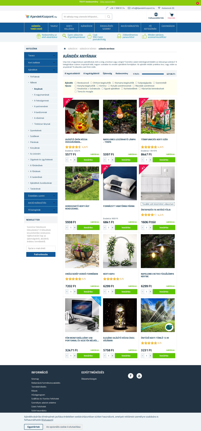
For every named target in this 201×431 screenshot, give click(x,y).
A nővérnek (39, 118)
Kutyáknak (35, 147)
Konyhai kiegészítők (85, 85)
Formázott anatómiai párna (119, 206)
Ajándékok (86, 26)
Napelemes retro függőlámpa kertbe (157, 275)
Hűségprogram (38, 394)
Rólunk (34, 390)
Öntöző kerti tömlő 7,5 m (155, 338)
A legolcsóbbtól (72, 73)
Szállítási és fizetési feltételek (45, 398)
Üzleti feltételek (38, 406)
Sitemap (35, 378)
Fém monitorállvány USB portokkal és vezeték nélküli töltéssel (81, 339)
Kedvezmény (122, 73)
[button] (74, 159)
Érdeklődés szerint (106, 27)
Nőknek (33, 82)
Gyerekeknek (35, 130)
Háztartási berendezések (151, 88)
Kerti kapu (109, 274)
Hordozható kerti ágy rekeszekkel (77, 207)
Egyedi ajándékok (111, 88)
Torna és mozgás (84, 91)
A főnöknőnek (36, 165)
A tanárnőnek (36, 177)
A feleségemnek (41, 100)
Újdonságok (168, 26)
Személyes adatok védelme (43, 402)
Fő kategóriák (150, 27)
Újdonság (107, 73)
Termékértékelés (38, 386)
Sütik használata (38, 410)
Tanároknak (35, 188)
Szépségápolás (143, 82)
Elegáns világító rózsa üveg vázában (118, 339)
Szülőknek (34, 136)
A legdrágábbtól (91, 73)
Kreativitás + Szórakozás (87, 88)
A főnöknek (35, 171)
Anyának (38, 88)
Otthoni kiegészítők (100, 82)
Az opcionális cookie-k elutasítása (63, 427)
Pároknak (34, 142)
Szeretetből (159, 82)
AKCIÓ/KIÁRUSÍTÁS (130, 26)
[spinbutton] (70, 159)
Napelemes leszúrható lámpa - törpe (119, 140)
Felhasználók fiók (156, 17)
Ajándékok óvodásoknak (41, 183)
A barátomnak (40, 112)
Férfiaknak (35, 76)
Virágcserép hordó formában (81, 274)
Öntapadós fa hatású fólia (156, 209)
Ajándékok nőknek (88, 49)
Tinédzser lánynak (42, 123)
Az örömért (35, 153)
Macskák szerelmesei (143, 85)
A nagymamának (41, 94)
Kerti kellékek (69, 27)
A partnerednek (41, 106)
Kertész (102, 85)
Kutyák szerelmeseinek (119, 85)
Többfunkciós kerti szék (154, 139)
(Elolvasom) (47, 420)
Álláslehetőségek (89, 378)
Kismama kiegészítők (123, 82)
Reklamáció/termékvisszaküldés (45, 382)
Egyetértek (33, 427)
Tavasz (54, 26)
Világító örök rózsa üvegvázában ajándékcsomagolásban (78, 140)
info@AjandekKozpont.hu (143, 8)
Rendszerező (82, 82)
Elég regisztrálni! (107, 1)
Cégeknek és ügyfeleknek (41, 159)
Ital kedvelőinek (129, 88)
